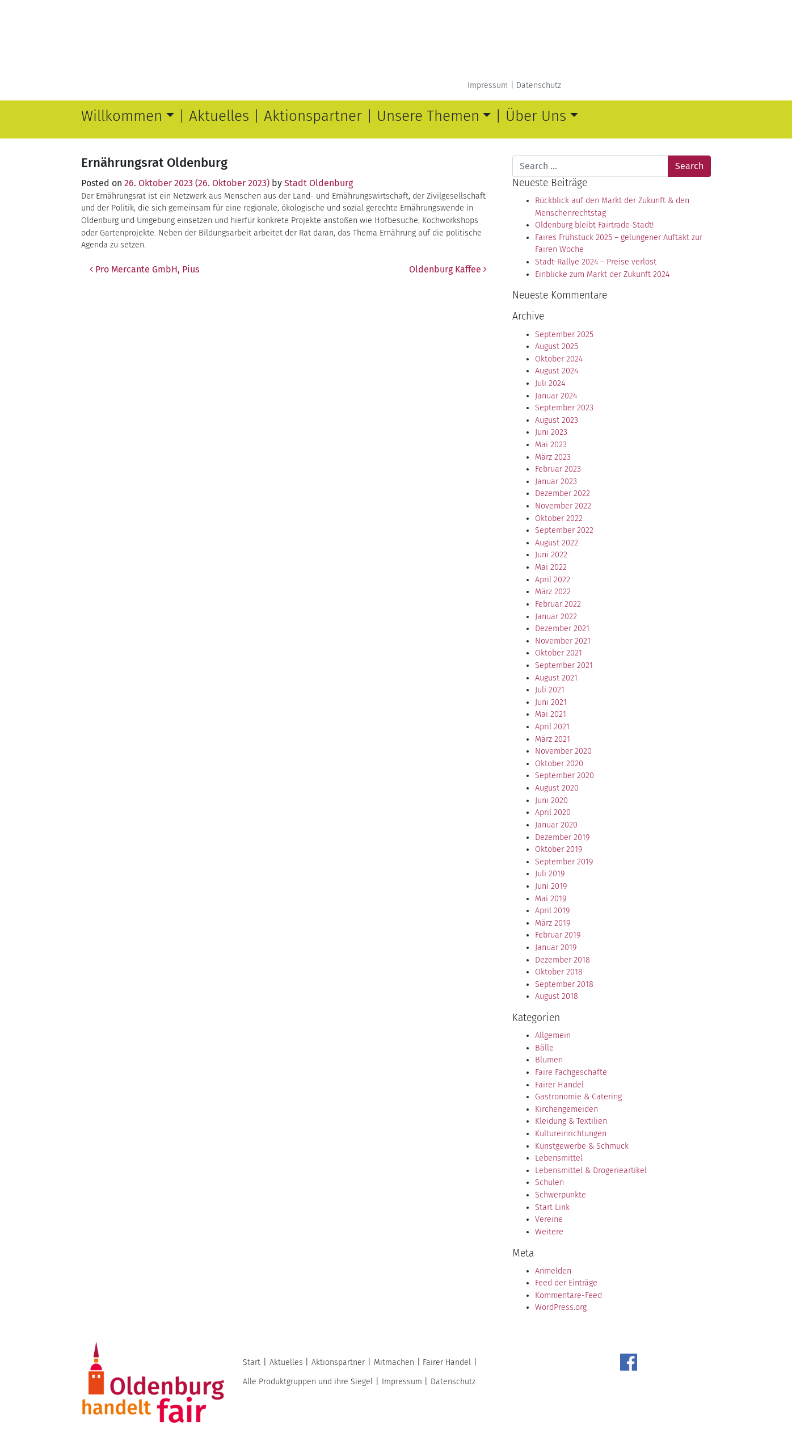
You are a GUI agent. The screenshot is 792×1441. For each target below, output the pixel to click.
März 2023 (553, 457)
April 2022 (552, 580)
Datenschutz (538, 85)
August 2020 (557, 788)
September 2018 (564, 984)
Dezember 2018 (562, 960)
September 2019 (564, 862)
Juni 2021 (551, 702)
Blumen (549, 1060)
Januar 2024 (556, 396)
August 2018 (556, 996)
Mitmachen (394, 1362)
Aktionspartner (313, 116)
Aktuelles (219, 116)
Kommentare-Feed (568, 1295)
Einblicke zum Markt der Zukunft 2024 (602, 274)
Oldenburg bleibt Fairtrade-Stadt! (594, 225)
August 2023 (556, 420)
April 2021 (552, 727)
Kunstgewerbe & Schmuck (582, 1146)
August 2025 (556, 346)
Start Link (552, 1207)
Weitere (549, 1232)
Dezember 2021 (562, 628)
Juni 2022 (551, 555)
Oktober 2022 (559, 518)
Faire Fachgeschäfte (571, 1072)
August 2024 (556, 371)
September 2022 (564, 530)
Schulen (549, 1182)
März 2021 (552, 739)
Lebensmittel (559, 1158)
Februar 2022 (558, 604)
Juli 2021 (549, 690)
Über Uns (535, 116)
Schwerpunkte (560, 1195)
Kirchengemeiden (566, 1109)
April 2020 (553, 812)
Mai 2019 (550, 899)
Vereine (549, 1219)
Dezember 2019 (562, 837)
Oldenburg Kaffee (448, 269)
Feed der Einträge (566, 1283)
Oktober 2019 (558, 849)
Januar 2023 (556, 481)
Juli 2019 (549, 874)
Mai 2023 (551, 444)
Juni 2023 (551, 432)
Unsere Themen (428, 116)
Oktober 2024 (559, 359)
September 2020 (564, 775)
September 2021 (564, 665)
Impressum (487, 85)
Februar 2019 (557, 935)
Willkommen (121, 116)
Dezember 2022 (562, 493)
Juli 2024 (550, 383)
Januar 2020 (556, 825)
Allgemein (553, 1035)
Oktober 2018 (559, 972)
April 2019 (552, 910)
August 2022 (556, 543)
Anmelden (553, 1271)
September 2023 (564, 408)
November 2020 (563, 751)
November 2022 (563, 506)
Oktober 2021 (558, 653)
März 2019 (552, 923)
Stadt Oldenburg (318, 183)
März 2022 (553, 591)
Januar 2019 (555, 947)
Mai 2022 (551, 567)
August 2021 (556, 678)
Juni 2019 (551, 886)
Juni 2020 (551, 800)
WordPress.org (561, 1307)
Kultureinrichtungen (570, 1133)
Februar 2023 (558, 469)
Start (251, 1362)
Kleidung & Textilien (571, 1121)
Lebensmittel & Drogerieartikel (591, 1170)
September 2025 (564, 334)
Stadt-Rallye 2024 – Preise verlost (595, 262)
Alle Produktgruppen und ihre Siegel (308, 1382)
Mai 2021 (550, 714)
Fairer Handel (559, 1085)
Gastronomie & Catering (578, 1097)
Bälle (544, 1048)
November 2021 (563, 641)
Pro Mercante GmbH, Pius (144, 269)
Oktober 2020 (559, 763)
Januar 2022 (556, 616)
